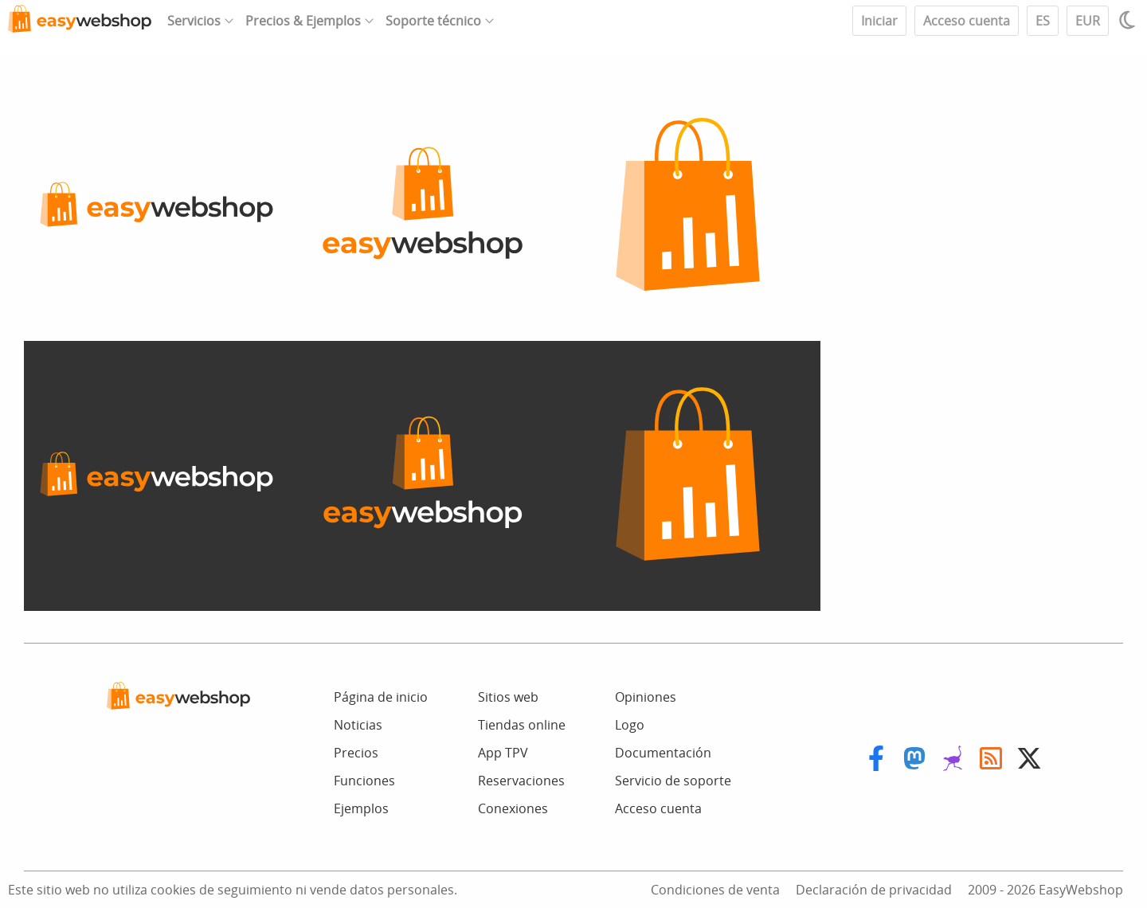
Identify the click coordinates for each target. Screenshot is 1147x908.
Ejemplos (361, 808)
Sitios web (508, 697)
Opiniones (645, 697)
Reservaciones (521, 780)
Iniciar (879, 20)
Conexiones (513, 808)
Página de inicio (381, 697)
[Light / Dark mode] (1129, 20)
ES (1042, 20)
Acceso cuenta (966, 20)
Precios (356, 752)
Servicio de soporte (673, 780)
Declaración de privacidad (874, 889)
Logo (629, 725)
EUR (1087, 20)
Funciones (364, 780)
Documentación (663, 752)
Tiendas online (522, 725)
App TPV (503, 752)
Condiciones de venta (715, 889)
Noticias (358, 725)
